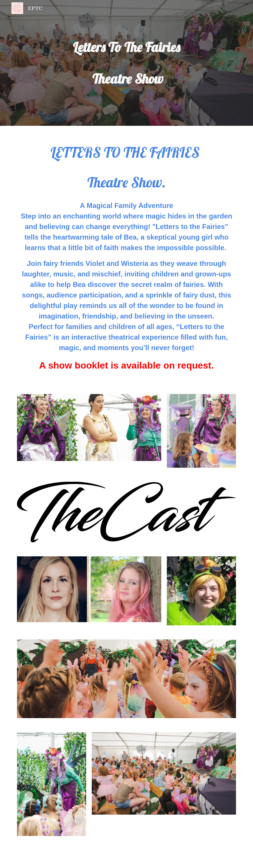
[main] (126, 63)
